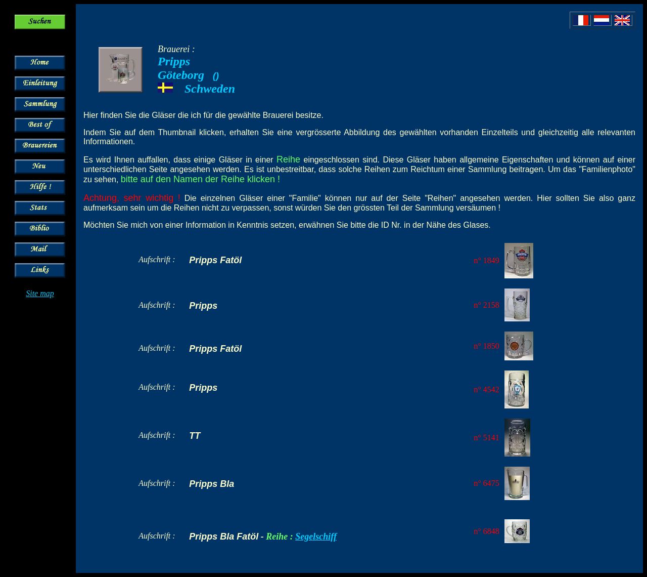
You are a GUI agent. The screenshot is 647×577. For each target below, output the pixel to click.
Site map (40, 293)
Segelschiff (316, 536)
